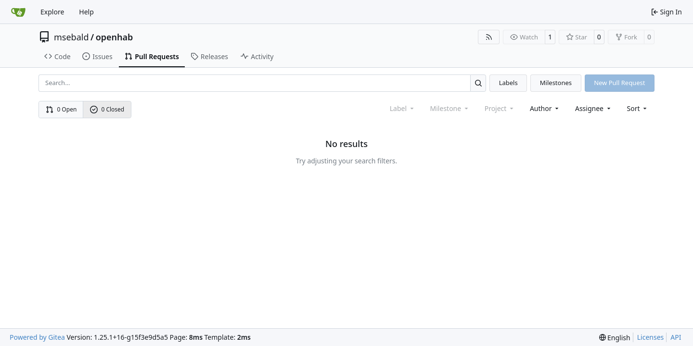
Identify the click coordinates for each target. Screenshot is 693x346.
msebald (71, 37)
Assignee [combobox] (593, 108)
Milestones (556, 82)
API (675, 337)
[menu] (638, 108)
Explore (52, 11)
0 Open (61, 109)
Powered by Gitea (37, 337)
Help (86, 11)
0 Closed (107, 109)
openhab (114, 37)
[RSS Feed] (489, 37)
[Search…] (478, 82)
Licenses (650, 337)
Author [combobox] (545, 108)
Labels (508, 82)
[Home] (18, 12)
